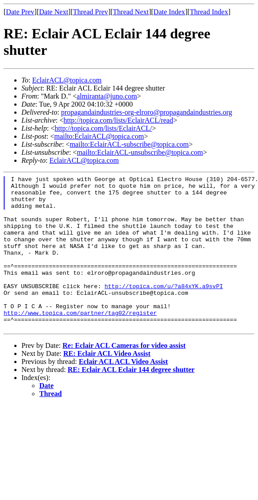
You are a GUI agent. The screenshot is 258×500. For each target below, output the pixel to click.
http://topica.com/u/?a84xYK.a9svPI (163, 309)
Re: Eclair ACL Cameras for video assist (124, 376)
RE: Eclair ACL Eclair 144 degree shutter (131, 400)
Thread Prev (90, 12)
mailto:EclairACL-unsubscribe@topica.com (140, 152)
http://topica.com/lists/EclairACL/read (118, 120)
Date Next (53, 12)
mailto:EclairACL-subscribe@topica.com (129, 144)
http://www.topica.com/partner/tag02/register (80, 341)
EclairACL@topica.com (67, 80)
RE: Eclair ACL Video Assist (106, 384)
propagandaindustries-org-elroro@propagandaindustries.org (146, 112)
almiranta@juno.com (107, 96)
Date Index (169, 12)
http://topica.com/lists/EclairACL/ (103, 128)
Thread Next (131, 12)
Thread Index (209, 12)
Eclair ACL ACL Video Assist (123, 392)
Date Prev (20, 12)
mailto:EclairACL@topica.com (99, 136)
